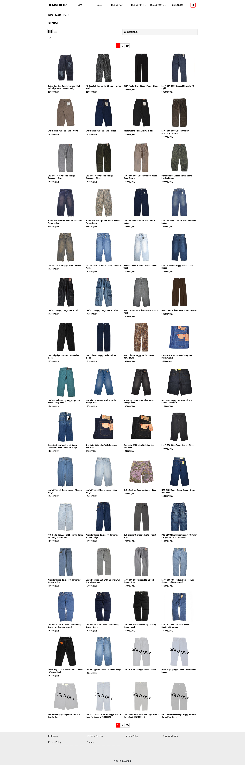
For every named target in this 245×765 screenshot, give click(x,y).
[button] (193, 5)
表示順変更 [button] (131, 32)
